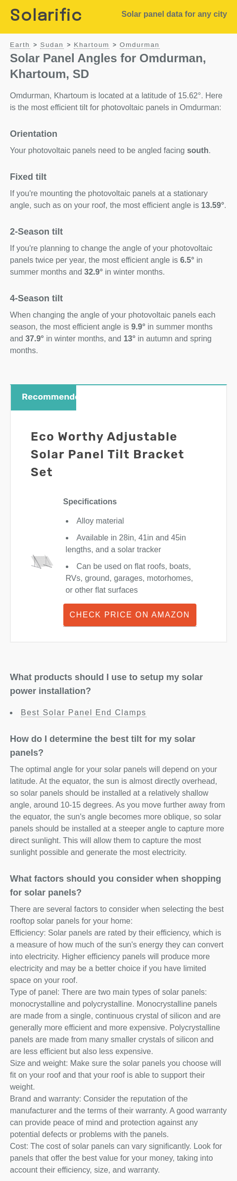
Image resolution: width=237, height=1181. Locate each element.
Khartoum (91, 44)
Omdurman (140, 44)
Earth (20, 44)
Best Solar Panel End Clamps (83, 712)
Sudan (51, 44)
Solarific (46, 16)
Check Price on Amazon (130, 615)
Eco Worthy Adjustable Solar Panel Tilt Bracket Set (108, 454)
